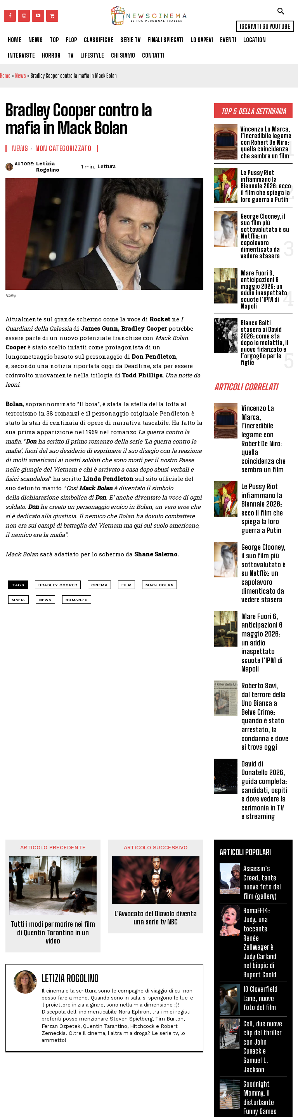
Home (5, 75)
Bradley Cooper (57, 585)
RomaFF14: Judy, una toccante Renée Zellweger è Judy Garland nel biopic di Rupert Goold (262, 915)
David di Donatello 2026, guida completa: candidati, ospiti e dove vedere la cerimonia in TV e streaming (264, 769)
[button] (281, 11)
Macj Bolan (159, 585)
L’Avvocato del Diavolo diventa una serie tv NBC (155, 896)
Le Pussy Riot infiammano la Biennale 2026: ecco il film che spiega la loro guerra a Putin (265, 186)
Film (126, 585)
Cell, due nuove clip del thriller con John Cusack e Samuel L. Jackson (262, 1014)
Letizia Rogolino (47, 167)
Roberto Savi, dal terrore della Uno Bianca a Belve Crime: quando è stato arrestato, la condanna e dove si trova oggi (264, 699)
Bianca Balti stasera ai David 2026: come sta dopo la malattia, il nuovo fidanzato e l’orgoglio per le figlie (266, 339)
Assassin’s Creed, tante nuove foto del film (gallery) (261, 860)
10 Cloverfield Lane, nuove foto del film (260, 966)
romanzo (77, 600)
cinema (99, 585)
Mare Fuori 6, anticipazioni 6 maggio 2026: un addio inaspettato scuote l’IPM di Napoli (264, 287)
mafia (18, 600)
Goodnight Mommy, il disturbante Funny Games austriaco (259, 1069)
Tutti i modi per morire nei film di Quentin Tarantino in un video (53, 911)
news (45, 600)
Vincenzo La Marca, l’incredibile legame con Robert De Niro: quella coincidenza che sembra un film (265, 142)
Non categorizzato (63, 148)
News (20, 75)
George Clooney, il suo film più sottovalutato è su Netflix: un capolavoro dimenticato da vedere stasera (265, 235)
